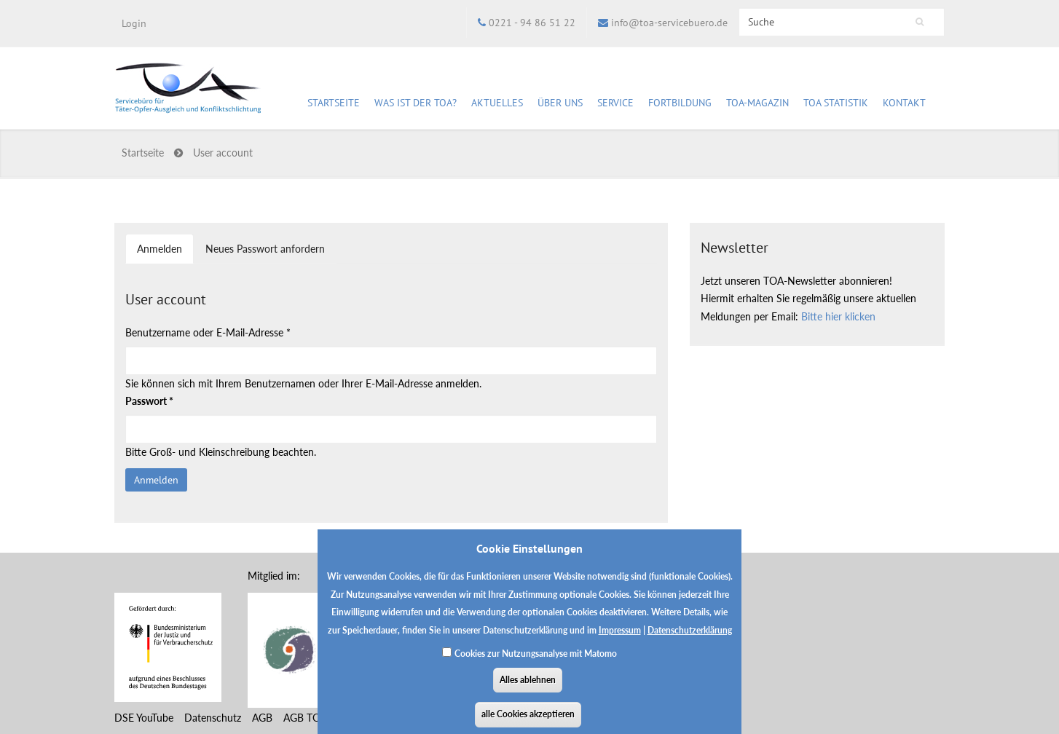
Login (134, 23)
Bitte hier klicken (838, 316)
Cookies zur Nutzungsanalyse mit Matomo (535, 663)
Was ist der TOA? (415, 102)
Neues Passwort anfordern (265, 248)
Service (615, 105)
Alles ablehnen (528, 689)
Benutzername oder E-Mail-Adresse (208, 332)
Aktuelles (497, 105)
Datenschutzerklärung (689, 639)
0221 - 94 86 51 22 (532, 22)
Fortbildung (680, 105)
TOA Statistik (835, 105)
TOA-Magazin (757, 105)
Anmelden (165, 253)
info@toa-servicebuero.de (669, 22)
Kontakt (904, 102)
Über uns (560, 105)
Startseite (333, 102)
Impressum (620, 639)
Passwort (149, 401)
